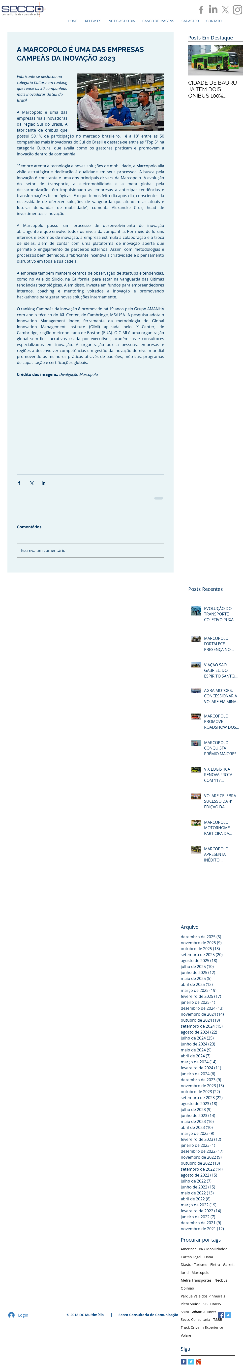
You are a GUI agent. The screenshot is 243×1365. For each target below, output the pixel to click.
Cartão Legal (191, 1257)
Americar (188, 1249)
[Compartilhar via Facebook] (19, 482)
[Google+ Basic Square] (198, 1362)
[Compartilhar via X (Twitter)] (31, 482)
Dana (208, 1257)
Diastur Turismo (194, 1264)
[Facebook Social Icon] (221, 1315)
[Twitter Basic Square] (191, 1362)
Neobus (220, 1280)
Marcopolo (200, 1272)
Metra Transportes (196, 1280)
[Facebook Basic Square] (183, 1362)
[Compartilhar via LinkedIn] (43, 482)
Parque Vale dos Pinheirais (203, 1296)
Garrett (229, 1264)
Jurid (185, 1272)
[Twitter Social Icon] (228, 1315)
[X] (225, 9)
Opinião (187, 1288)
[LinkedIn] (213, 9)
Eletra (215, 1264)
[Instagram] (237, 9)
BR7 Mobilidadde (213, 1249)
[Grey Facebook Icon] (201, 9)
